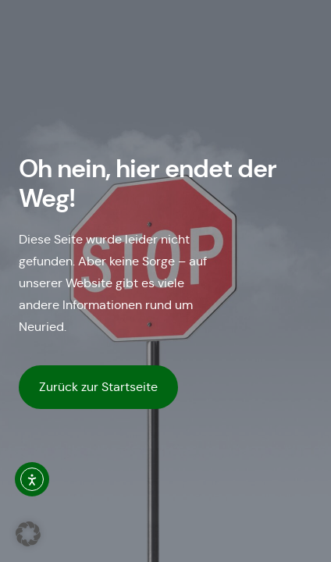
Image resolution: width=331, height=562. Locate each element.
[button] (28, 534)
